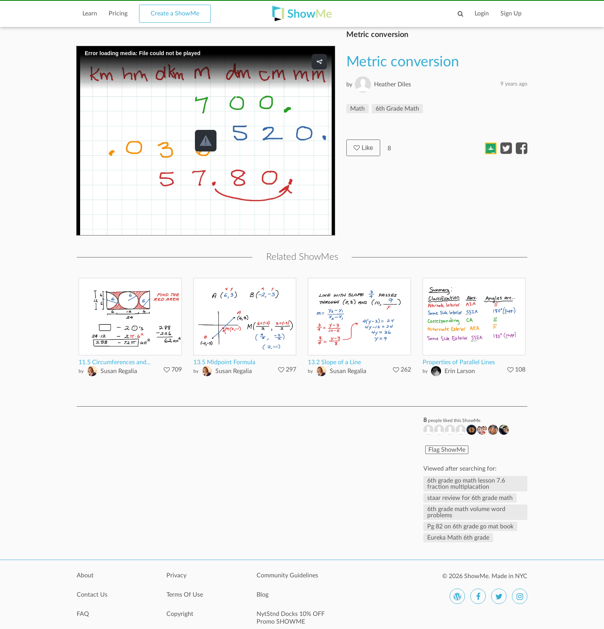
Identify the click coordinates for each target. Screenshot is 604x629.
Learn (89, 13)
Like (363, 148)
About (85, 575)
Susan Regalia (119, 371)
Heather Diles (392, 84)
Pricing (118, 13)
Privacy (176, 575)
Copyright (179, 614)
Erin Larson (460, 371)
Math (357, 109)
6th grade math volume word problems (466, 512)
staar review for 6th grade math (470, 498)
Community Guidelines (287, 575)
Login (482, 13)
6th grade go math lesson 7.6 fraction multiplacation (466, 484)
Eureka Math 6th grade (458, 538)
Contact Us (92, 595)
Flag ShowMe (446, 450)
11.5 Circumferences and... (115, 362)
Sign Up (511, 13)
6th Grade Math (397, 109)
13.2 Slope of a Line (334, 362)
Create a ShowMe (175, 13)
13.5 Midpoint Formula (224, 362)
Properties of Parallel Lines (459, 362)
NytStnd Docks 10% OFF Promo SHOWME (291, 618)
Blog (262, 595)
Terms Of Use (184, 595)
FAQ (83, 614)
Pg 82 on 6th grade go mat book (470, 526)
